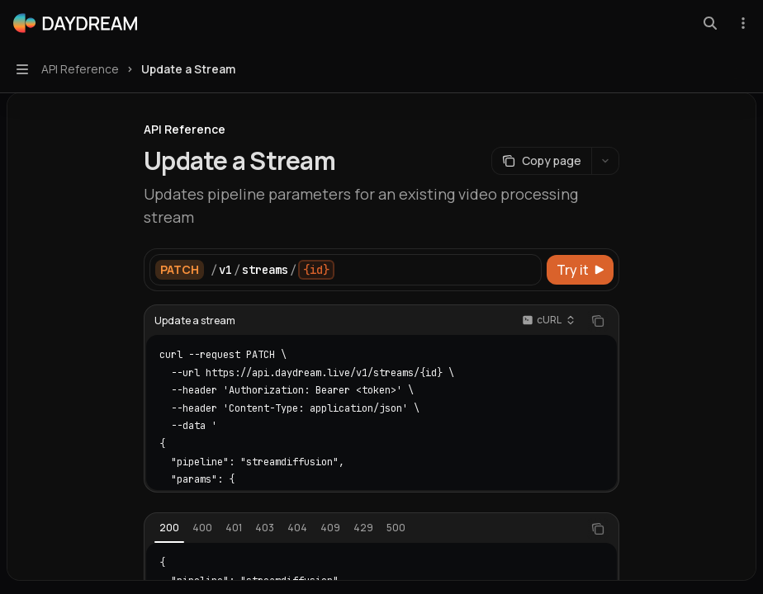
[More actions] (741, 23)
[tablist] (363, 529)
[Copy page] (541, 161)
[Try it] (580, 270)
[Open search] (710, 23)
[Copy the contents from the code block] (598, 321)
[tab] (169, 528)
